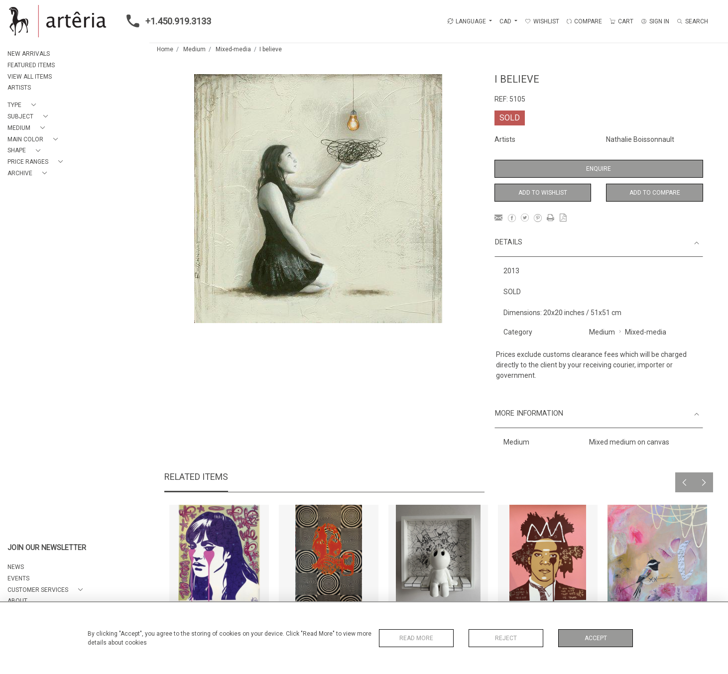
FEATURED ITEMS (31, 65)
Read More (416, 638)
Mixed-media (233, 49)
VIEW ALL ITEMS (29, 76)
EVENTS (18, 578)
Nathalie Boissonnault (640, 139)
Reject (506, 638)
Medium (194, 49)
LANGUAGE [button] (466, 21)
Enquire (598, 168)
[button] (23, 105)
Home (165, 49)
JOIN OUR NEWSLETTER (46, 548)
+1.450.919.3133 (166, 20)
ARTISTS (19, 87)
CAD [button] (506, 21)
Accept (596, 638)
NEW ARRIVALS (28, 53)
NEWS (15, 566)
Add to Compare (654, 192)
